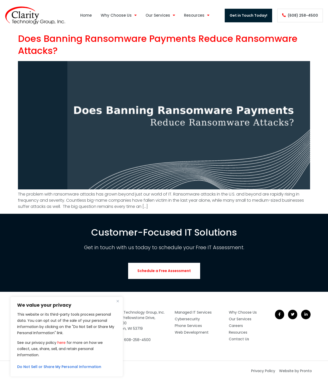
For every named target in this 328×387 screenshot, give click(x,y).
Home (86, 15)
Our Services (160, 15)
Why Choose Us (119, 15)
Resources (196, 15)
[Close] (118, 301)
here (61, 342)
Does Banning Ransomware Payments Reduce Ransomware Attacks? (158, 44)
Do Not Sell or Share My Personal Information (59, 366)
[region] (66, 337)
